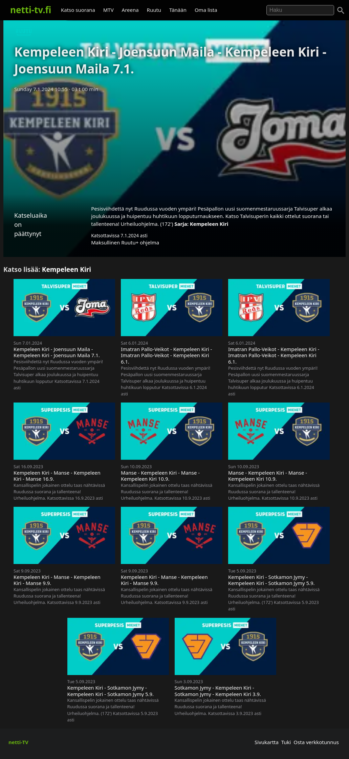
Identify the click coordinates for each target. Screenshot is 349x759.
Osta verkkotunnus (316, 742)
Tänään (178, 9)
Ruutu (154, 9)
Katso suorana (78, 9)
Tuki (286, 742)
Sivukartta (267, 742)
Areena (130, 9)
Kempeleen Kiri (209, 223)
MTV (108, 9)
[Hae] (300, 10)
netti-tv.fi (30, 10)
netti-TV (18, 742)
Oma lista (206, 9)
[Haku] (341, 10)
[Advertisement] (174, 146)
